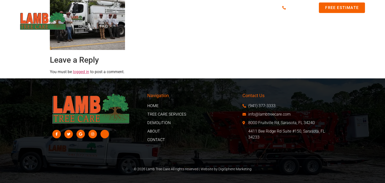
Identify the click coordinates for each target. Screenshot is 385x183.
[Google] (80, 134)
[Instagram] (92, 134)
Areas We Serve (142, 26)
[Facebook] (56, 134)
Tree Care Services (194, 26)
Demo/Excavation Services (258, 26)
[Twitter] (68, 134)
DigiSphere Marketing (234, 169)
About (309, 26)
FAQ (106, 26)
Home (84, 26)
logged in (81, 71)
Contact (338, 26)
